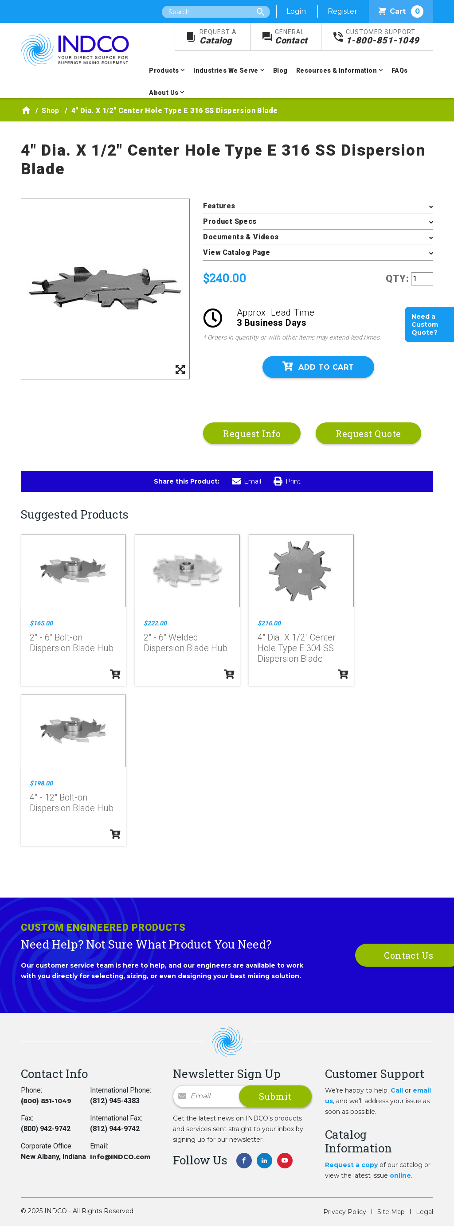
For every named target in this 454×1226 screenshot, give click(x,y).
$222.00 (155, 623)
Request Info (252, 433)
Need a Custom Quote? (424, 324)
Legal (424, 1212)
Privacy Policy (344, 1212)
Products (164, 70)
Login (296, 11)
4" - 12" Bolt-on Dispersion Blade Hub (72, 802)
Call (397, 1090)
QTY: (397, 278)
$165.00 (41, 623)
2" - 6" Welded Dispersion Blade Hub (185, 642)
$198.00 (41, 783)
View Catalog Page (236, 252)
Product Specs (229, 221)
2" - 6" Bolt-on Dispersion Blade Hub (72, 642)
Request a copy (351, 1165)
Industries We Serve (225, 70)
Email (246, 481)
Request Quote (368, 433)
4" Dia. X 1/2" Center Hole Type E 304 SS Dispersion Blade (297, 648)
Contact (291, 37)
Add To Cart (318, 366)
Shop (50, 110)
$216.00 (269, 623)
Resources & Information (336, 70)
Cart (401, 11)
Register (342, 11)
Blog (280, 70)
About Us (163, 92)
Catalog (218, 37)
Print (287, 481)
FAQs (399, 70)
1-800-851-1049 (382, 37)
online (400, 1175)
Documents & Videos (240, 237)
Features (219, 206)
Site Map (391, 1212)
